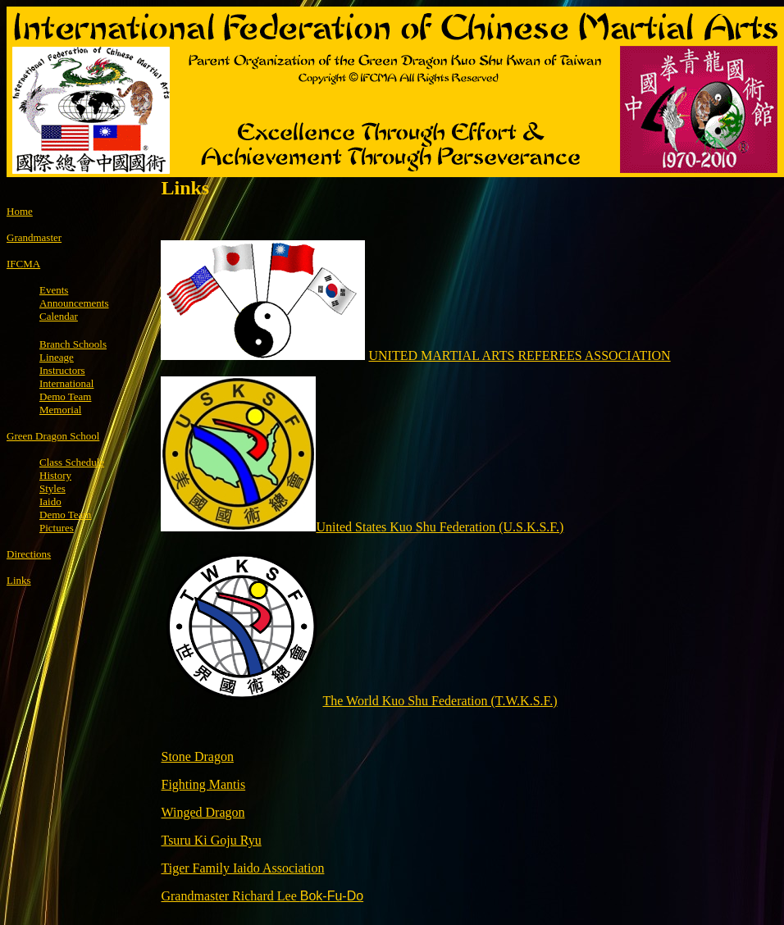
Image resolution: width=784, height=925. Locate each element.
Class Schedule (71, 462)
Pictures (56, 528)
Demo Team (65, 514)
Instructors (62, 370)
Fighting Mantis (203, 784)
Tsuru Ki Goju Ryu (211, 840)
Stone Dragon (197, 756)
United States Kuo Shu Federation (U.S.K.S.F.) (439, 527)
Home (20, 211)
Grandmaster (34, 237)
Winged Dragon (202, 812)
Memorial (60, 409)
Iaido (50, 501)
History (55, 475)
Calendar (58, 316)
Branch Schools (73, 344)
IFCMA (23, 263)
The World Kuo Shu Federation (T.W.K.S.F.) (439, 701)
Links (19, 580)
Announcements (73, 303)
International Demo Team (66, 390)
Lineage (56, 357)
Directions (29, 554)
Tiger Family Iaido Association (242, 868)
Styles (52, 488)
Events (53, 290)
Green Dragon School (53, 436)
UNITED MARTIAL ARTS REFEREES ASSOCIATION (519, 355)
